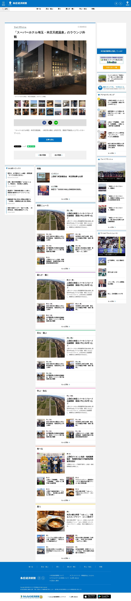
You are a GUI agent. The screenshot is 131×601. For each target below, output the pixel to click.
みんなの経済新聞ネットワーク (31, 597)
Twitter (120, 3)
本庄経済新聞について (57, 575)
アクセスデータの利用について (60, 578)
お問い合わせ (75, 578)
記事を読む (50, 139)
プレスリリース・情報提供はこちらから (82, 575)
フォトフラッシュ (20, 27)
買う (59, 9)
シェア (24, 146)
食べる (38, 9)
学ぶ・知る (83, 9)
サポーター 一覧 (111, 67)
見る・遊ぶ (49, 9)
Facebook (116, 3)
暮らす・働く (70, 9)
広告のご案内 (55, 580)
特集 (93, 9)
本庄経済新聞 (18, 3)
